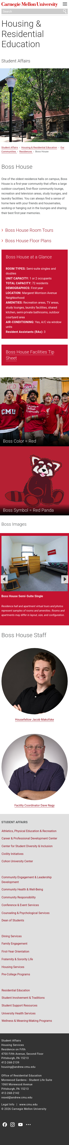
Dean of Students (13, 920)
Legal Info (8, 1104)
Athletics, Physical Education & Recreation (29, 831)
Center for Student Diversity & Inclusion (27, 846)
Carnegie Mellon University (29, 5)
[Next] (64, 579)
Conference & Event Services (20, 905)
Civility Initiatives (13, 854)
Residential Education (16, 990)
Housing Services (13, 967)
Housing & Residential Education (22, 34)
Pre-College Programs (16, 974)
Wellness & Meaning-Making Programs (27, 1021)
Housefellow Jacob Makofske (34, 719)
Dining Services (12, 936)
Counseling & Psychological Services (26, 913)
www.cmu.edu (28, 1104)
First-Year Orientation (15, 951)
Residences (26, 151)
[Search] (34, 11)
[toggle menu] (65, 4)
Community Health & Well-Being (22, 889)
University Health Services (19, 1013)
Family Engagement (14, 943)
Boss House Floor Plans (28, 240)
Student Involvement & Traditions (23, 997)
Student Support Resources (19, 1005)
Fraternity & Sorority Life (17, 959)
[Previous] (4, 579)
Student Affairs (15, 61)
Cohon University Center (17, 861)
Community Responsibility (19, 897)
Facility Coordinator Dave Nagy (35, 805)
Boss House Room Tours (29, 230)
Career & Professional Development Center (29, 838)
